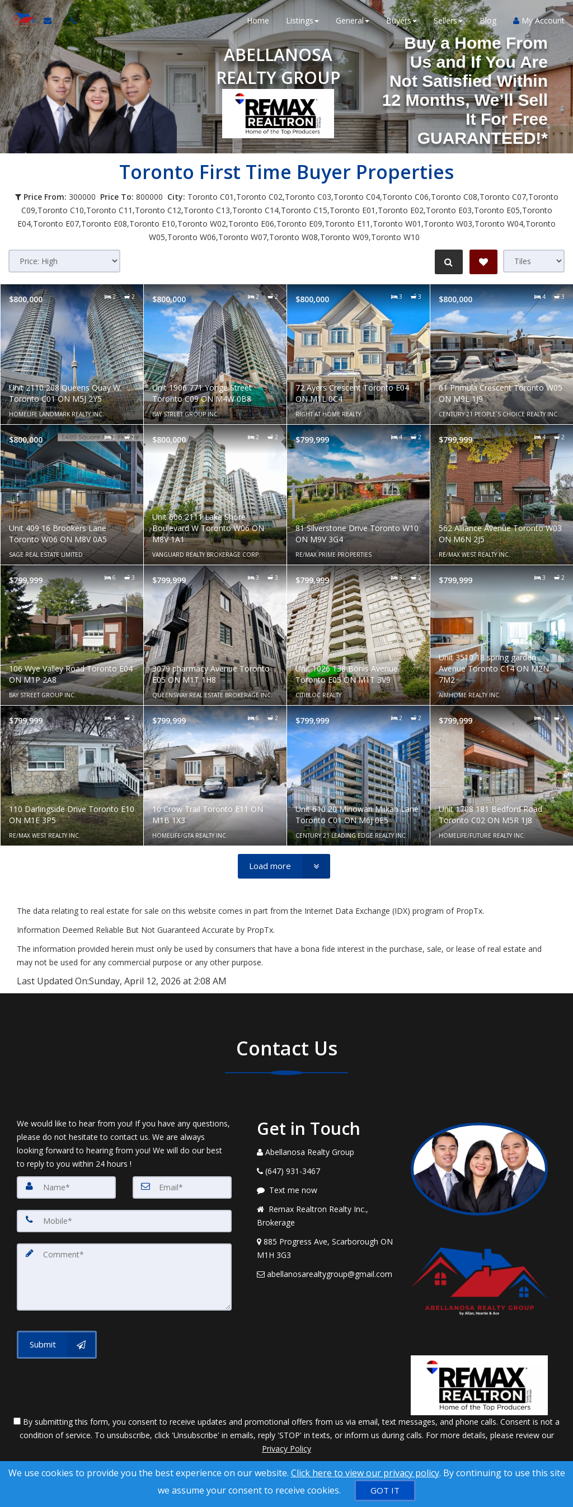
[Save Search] (483, 262)
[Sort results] (64, 261)
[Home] (21, 22)
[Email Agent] (51, 22)
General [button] (352, 22)
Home (258, 22)
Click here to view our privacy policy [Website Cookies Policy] (365, 1473)
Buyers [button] (401, 22)
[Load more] (284, 866)
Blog (488, 22)
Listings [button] (302, 22)
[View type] (534, 261)
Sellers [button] (448, 22)
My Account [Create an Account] (539, 22)
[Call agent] (68, 22)
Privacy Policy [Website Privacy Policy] (286, 1448)
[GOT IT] (385, 1490)
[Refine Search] (448, 262)
